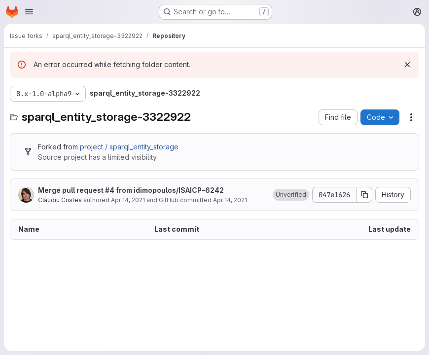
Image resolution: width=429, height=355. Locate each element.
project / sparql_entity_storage (129, 146)
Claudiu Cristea (60, 200)
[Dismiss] (407, 65)
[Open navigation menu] (29, 12)
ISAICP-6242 (201, 190)
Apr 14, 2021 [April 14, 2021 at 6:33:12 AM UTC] (128, 200)
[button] (291, 195)
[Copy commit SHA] (364, 195)
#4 (109, 190)
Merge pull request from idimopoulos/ (131, 190)
